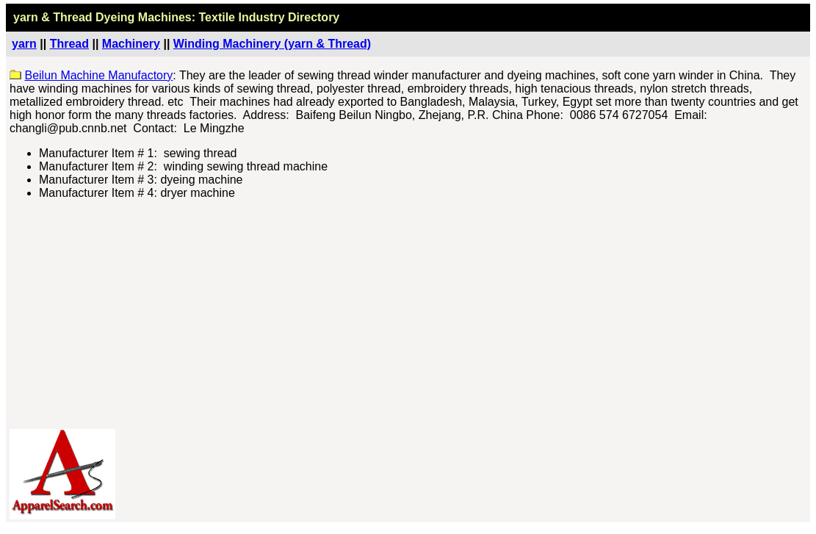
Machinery (131, 43)
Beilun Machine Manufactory (98, 75)
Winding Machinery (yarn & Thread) (272, 43)
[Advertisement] (409, 314)
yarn (24, 43)
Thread (69, 43)
